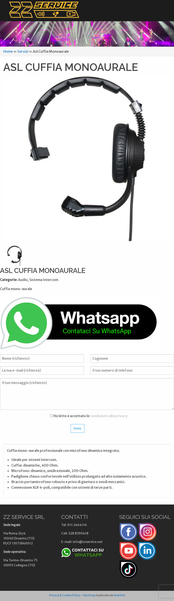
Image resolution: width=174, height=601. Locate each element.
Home (8, 51)
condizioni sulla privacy (109, 416)
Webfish (119, 595)
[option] (87, 158)
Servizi (22, 51)
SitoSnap (89, 595)
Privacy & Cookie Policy (64, 595)
